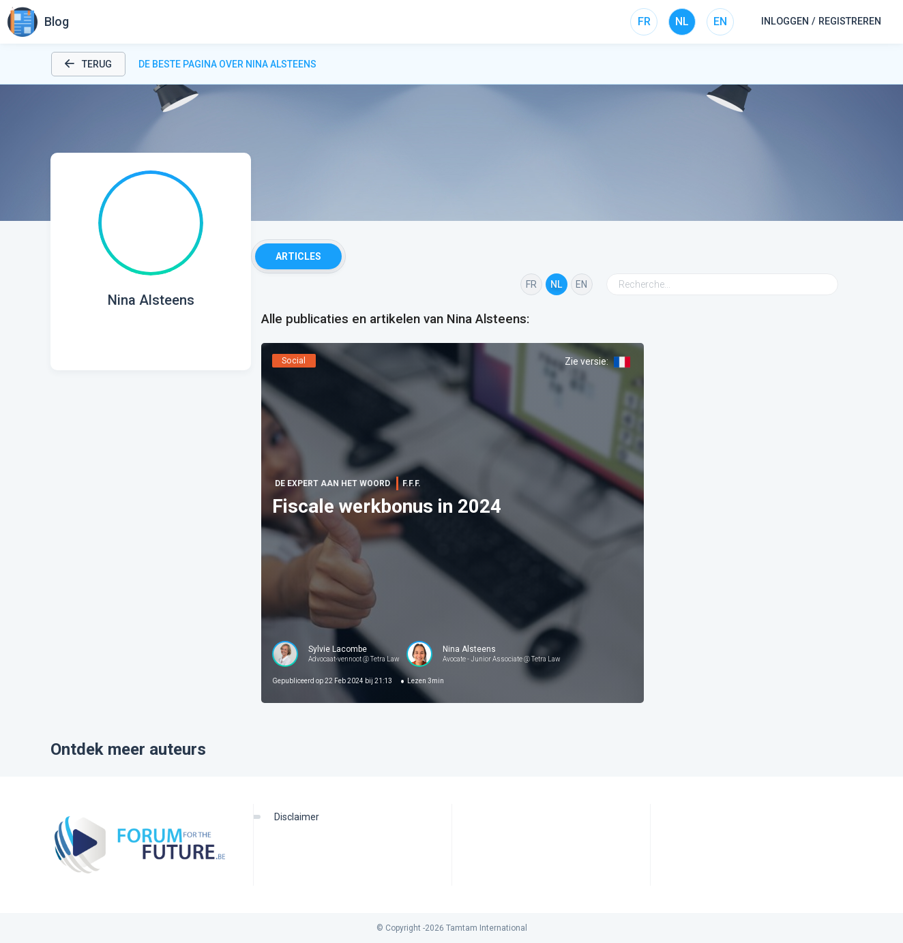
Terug (88, 64)
